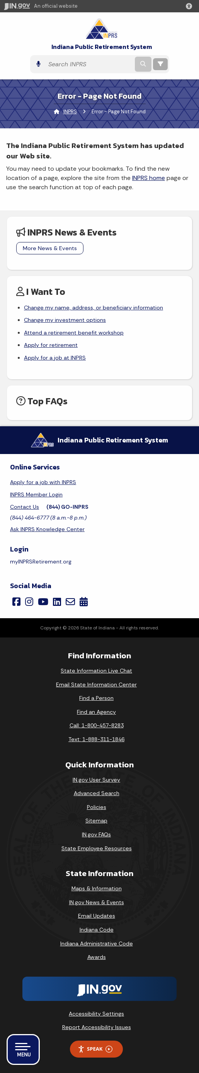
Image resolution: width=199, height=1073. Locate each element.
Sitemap (96, 820)
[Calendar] (84, 601)
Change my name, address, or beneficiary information (93, 307)
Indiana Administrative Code (96, 943)
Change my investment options (65, 319)
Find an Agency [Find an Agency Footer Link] (96, 711)
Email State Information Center (96, 684)
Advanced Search (96, 793)
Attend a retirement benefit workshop (74, 332)
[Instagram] (29, 601)
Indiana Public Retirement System (101, 46)
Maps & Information (96, 888)
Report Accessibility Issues (96, 1027)
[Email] (70, 601)
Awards (96, 957)
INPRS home (148, 178)
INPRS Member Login (36, 494)
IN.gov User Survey (96, 779)
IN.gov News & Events (96, 902)
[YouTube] (43, 601)
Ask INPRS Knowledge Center (47, 529)
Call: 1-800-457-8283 (97, 725)
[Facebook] (16, 601)
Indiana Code (97, 929)
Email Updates (96, 915)
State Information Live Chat (96, 670)
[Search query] (89, 64)
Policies (96, 807)
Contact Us (24, 506)
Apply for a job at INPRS (55, 357)
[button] (190, 6)
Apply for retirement (51, 344)
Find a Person (96, 698)
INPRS (70, 111)
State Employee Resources (96, 848)
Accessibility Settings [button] (96, 1013)
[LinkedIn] (57, 601)
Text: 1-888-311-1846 (96, 739)
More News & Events (50, 248)
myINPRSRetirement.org (40, 561)
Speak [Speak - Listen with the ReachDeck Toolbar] (95, 1049)
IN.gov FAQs (96, 834)
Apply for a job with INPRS (43, 482)
